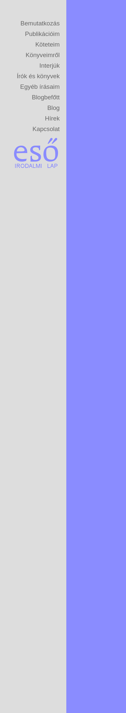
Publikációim (42, 33)
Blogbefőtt (46, 97)
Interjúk (49, 65)
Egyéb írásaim (40, 86)
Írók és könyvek (38, 76)
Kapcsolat (46, 128)
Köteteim (47, 44)
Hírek (52, 118)
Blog (53, 107)
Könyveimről (43, 54)
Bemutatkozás (40, 23)
